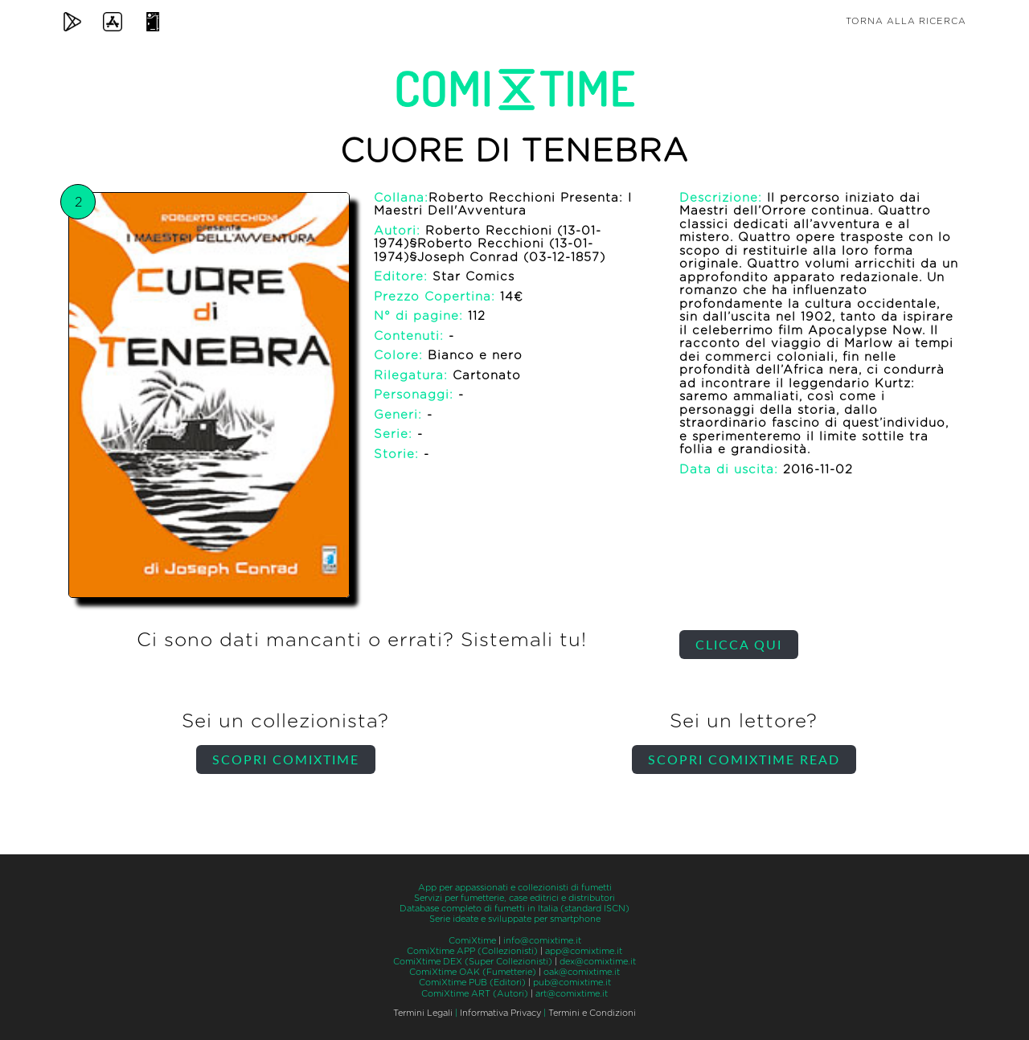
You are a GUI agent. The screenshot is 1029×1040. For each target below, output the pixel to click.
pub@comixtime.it (572, 982)
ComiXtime (472, 940)
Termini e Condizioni (592, 1013)
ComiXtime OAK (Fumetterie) (472, 972)
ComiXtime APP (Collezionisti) (472, 951)
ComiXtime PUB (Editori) (472, 982)
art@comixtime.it (571, 993)
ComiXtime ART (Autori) (474, 993)
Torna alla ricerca (906, 21)
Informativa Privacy (500, 1013)
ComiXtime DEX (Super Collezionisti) (472, 961)
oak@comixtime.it (581, 972)
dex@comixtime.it (598, 961)
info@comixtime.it (542, 940)
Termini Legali (423, 1013)
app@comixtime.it (583, 951)
